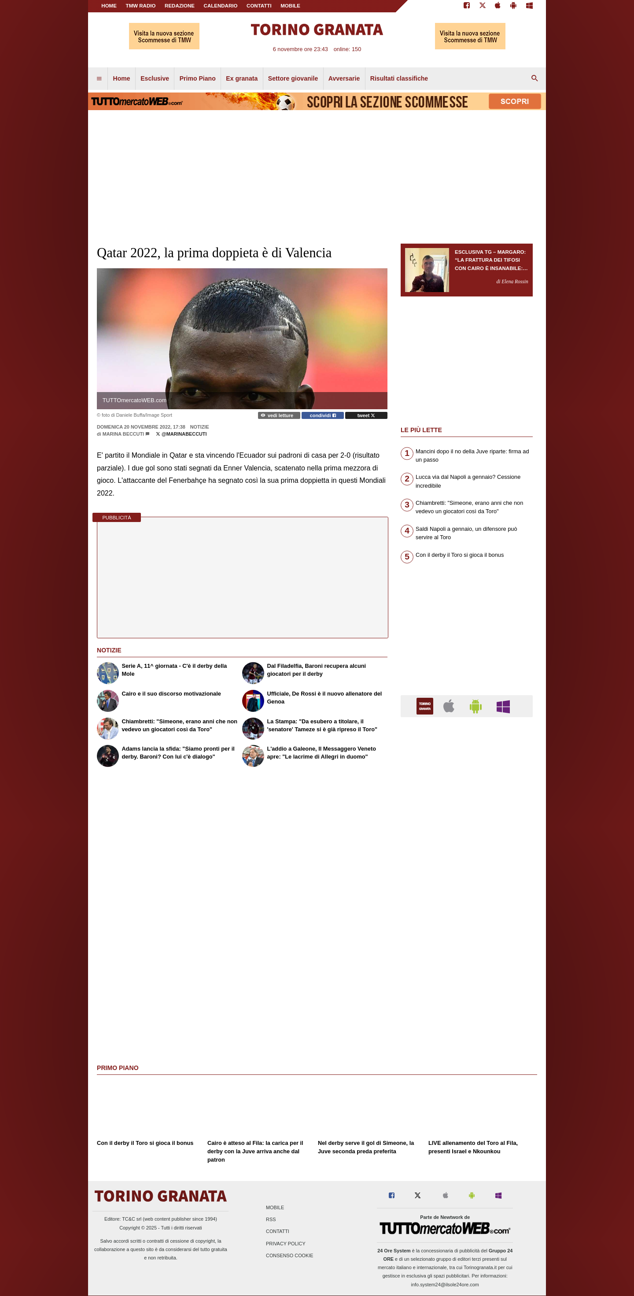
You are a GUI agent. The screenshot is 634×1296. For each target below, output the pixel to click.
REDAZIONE (180, 5)
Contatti (277, 1231)
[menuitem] (99, 78)
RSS (271, 1219)
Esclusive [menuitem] (154, 78)
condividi (323, 415)
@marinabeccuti (181, 434)
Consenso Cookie (289, 1255)
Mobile (275, 1207)
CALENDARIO (221, 5)
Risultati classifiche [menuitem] (399, 78)
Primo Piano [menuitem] (198, 78)
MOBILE (290, 5)
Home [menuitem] (121, 78)
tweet (367, 415)
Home (109, 5)
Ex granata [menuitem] (242, 78)
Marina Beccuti (123, 434)
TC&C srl (131, 1219)
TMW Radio (141, 5)
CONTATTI (259, 5)
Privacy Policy (286, 1243)
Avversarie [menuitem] (344, 78)
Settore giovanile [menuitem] (293, 78)
